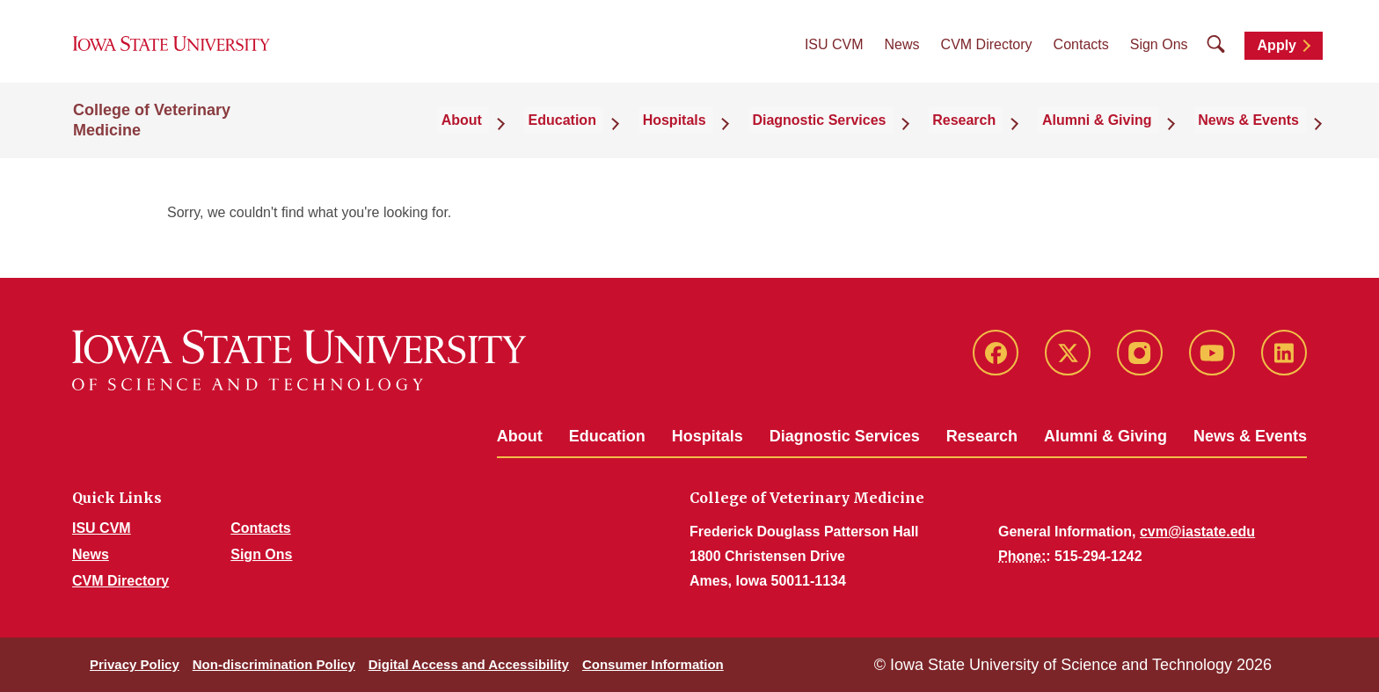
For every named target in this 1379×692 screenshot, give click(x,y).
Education (607, 436)
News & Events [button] (1255, 135)
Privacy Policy (134, 664)
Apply (1277, 54)
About (520, 436)
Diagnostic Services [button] (860, 135)
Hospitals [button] (726, 135)
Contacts (1081, 53)
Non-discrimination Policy (274, 664)
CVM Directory (986, 53)
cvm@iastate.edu (1197, 531)
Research (982, 436)
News (902, 53)
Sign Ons (1159, 53)
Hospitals (707, 436)
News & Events (1250, 436)
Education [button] (625, 135)
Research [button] (993, 135)
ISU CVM (834, 53)
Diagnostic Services (845, 436)
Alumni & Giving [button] (1115, 135)
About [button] (535, 135)
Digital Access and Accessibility (468, 664)
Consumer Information (653, 664)
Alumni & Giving (1105, 436)
